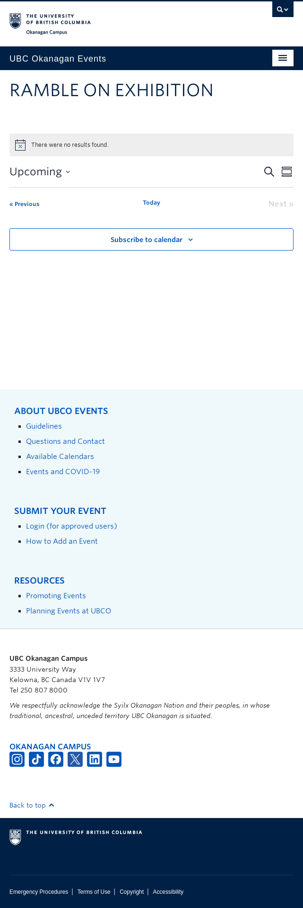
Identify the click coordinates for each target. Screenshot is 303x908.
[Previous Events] (24, 204)
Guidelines (44, 426)
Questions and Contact (65, 441)
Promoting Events (56, 596)
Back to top (32, 805)
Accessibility (168, 892)
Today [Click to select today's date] (151, 202)
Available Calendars (60, 456)
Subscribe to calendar (146, 239)
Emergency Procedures (38, 892)
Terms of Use (94, 892)
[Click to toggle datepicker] (39, 172)
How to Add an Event (62, 541)
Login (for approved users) (71, 526)
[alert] (151, 145)
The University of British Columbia (108, 19)
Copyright (132, 892)
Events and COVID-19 (63, 471)
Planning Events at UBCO (68, 611)
